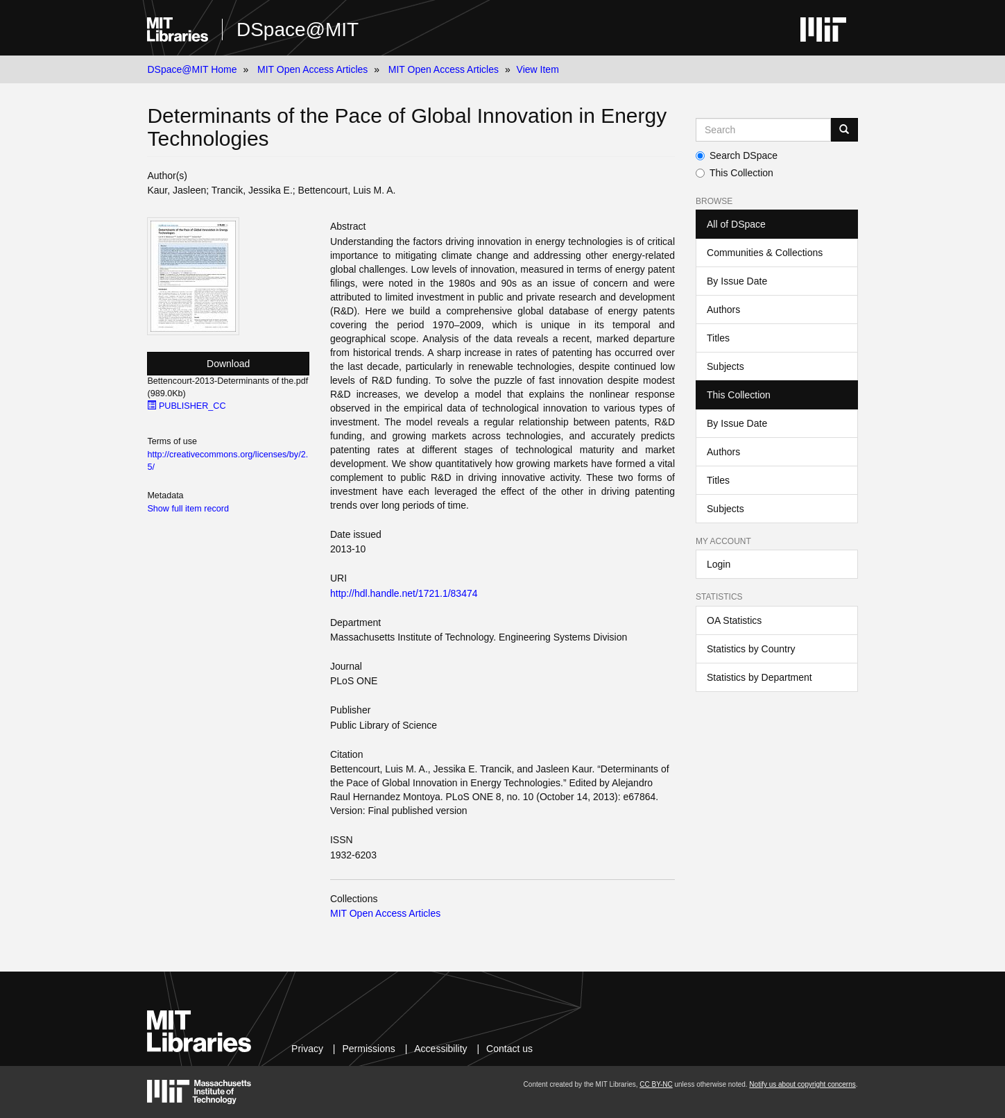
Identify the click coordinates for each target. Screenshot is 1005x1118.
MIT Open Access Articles (312, 69)
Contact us (509, 1048)
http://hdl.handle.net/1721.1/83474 (404, 593)
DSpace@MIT (298, 29)
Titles (718, 338)
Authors (723, 309)
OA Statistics (734, 620)
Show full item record (188, 509)
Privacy (307, 1048)
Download (228, 363)
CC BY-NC (655, 1084)
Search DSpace (737, 155)
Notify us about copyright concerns (802, 1084)
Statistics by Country (751, 648)
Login (718, 564)
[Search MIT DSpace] (763, 130)
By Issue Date (737, 281)
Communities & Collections (765, 252)
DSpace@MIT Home (192, 69)
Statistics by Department (759, 677)
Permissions (369, 1048)
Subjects (725, 366)
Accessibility (440, 1048)
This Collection (734, 172)
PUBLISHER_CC (186, 406)
